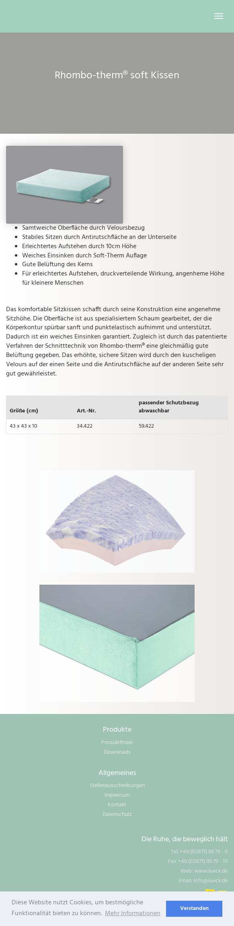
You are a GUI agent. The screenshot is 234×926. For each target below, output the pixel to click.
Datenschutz (117, 814)
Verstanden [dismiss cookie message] (194, 908)
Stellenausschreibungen (117, 785)
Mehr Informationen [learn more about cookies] (132, 913)
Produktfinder (117, 742)
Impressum (117, 795)
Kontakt (117, 805)
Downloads (117, 752)
